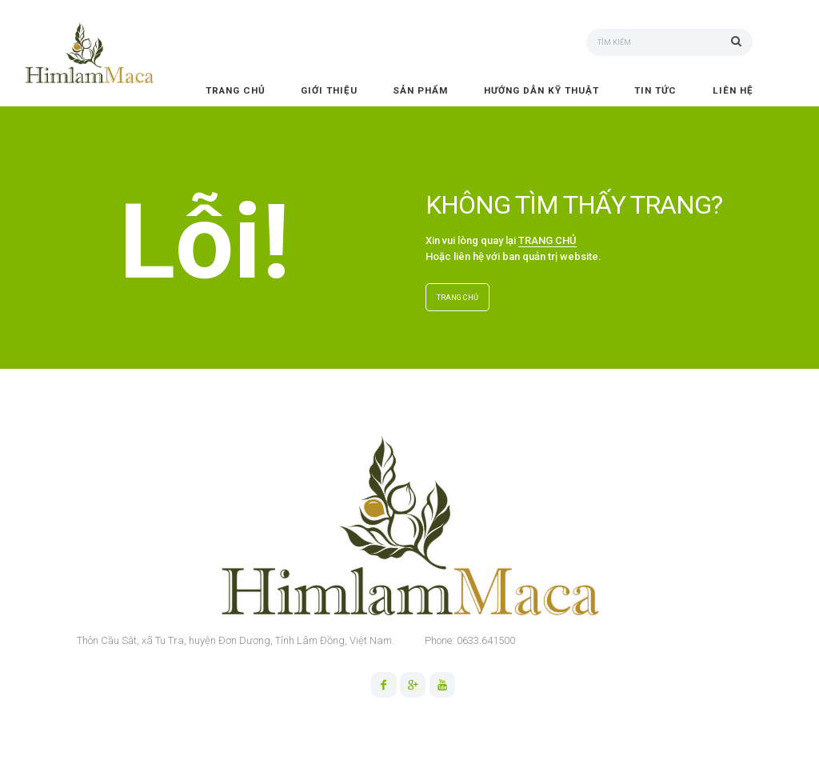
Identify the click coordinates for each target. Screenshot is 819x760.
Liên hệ (733, 90)
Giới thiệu (329, 90)
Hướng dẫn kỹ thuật (541, 90)
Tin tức (655, 90)
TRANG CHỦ (547, 240)
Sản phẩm (420, 90)
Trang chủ (236, 90)
